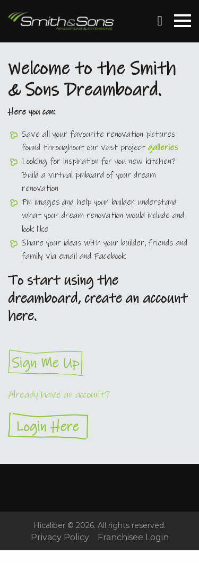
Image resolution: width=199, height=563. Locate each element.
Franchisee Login (133, 537)
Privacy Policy (60, 537)
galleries (163, 147)
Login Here (99, 425)
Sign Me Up (99, 362)
